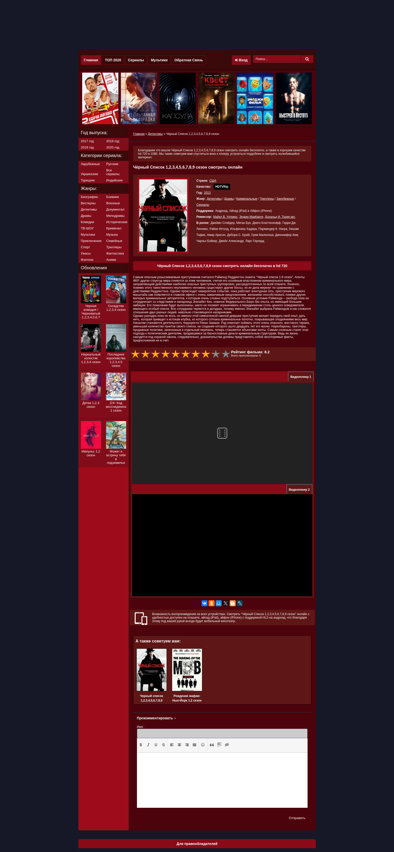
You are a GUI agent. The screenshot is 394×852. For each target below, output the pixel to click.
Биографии (89, 197)
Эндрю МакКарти (251, 217)
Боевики (112, 197)
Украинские (89, 174)
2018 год (112, 141)
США (212, 180)
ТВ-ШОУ (87, 228)
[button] (140, 744)
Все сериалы (112, 172)
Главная (91, 60)
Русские (112, 164)
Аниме (111, 260)
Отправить (297, 818)
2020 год (112, 147)
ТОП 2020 (113, 60)
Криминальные (246, 199)
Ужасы (86, 253)
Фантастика (115, 253)
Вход (241, 60)
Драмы (229, 199)
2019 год (87, 147)
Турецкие (88, 180)
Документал (115, 209)
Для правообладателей (197, 844)
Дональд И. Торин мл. (280, 217)
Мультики (159, 60)
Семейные (114, 241)
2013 (207, 192)
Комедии (87, 222)
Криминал (113, 228)
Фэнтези (87, 260)
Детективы (214, 199)
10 (226, 354)
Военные (113, 203)
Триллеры (267, 199)
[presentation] (141, 745)
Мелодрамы (115, 216)
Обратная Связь (188, 60)
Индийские (114, 180)
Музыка (112, 234)
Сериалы (136, 60)
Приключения (91, 241)
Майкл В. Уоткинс (225, 217)
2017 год (87, 141)
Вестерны (88, 203)
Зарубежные (285, 199)
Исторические (116, 222)
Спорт (85, 247)
